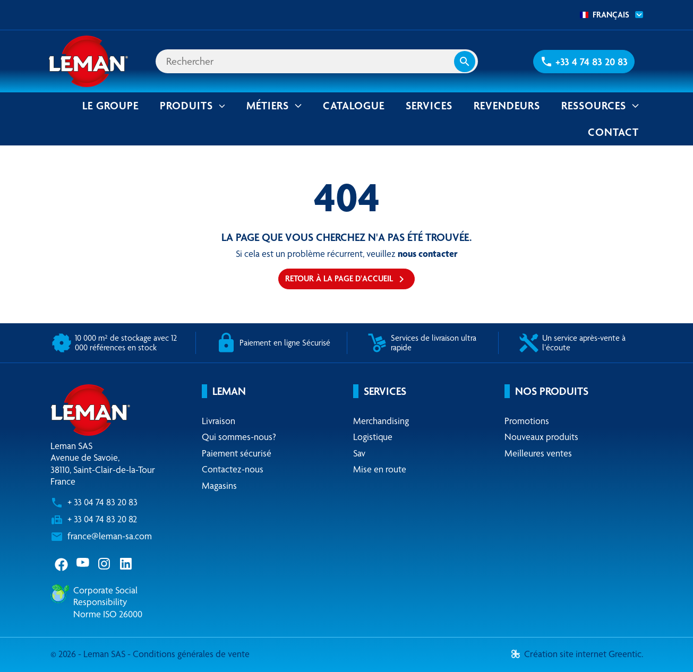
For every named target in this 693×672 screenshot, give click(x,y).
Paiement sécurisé (236, 453)
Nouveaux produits (541, 436)
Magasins (219, 485)
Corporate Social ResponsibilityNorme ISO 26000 (107, 601)
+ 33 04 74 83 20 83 (102, 501)
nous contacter (428, 253)
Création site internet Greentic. (577, 653)
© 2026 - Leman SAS (88, 653)
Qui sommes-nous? (239, 436)
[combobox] (608, 14)
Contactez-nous (232, 469)
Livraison (218, 420)
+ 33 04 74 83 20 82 (102, 518)
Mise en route (379, 469)
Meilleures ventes (538, 453)
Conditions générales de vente (191, 653)
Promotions (526, 420)
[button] (584, 61)
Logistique (372, 436)
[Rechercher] (317, 61)
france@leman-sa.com (109, 535)
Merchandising (381, 420)
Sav (359, 453)
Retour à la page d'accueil (346, 279)
